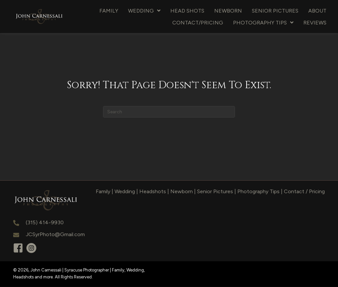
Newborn (181, 191)
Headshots (152, 191)
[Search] (169, 112)
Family (103, 191)
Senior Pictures (215, 191)
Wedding (125, 191)
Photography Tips (258, 191)
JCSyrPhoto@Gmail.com (55, 234)
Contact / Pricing (304, 191)
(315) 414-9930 (45, 223)
